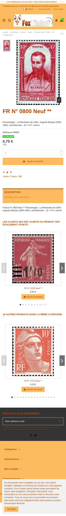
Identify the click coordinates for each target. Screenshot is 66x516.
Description (12, 192)
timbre (6, 176)
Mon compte (58, 9)
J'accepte (11, 509)
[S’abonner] (60, 421)
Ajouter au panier (33, 161)
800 (20, 176)
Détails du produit (17, 197)
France (13, 176)
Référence (7, 132)
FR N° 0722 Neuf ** (33, 381)
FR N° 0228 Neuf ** (33, 288)
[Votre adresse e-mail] (30, 421)
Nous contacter (45, 9)
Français (29, 9)
